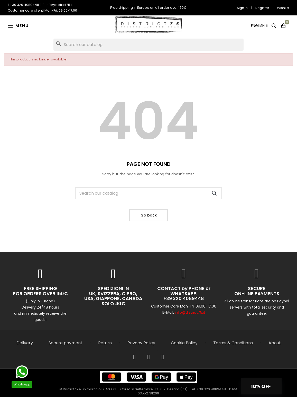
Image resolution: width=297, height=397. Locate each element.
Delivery (24, 343)
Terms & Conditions (233, 343)
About (274, 343)
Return (105, 343)
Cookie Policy (184, 343)
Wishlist (283, 7)
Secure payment (65, 343)
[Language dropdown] (259, 26)
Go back (149, 215)
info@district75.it (190, 312)
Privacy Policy (141, 343)
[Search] (148, 45)
